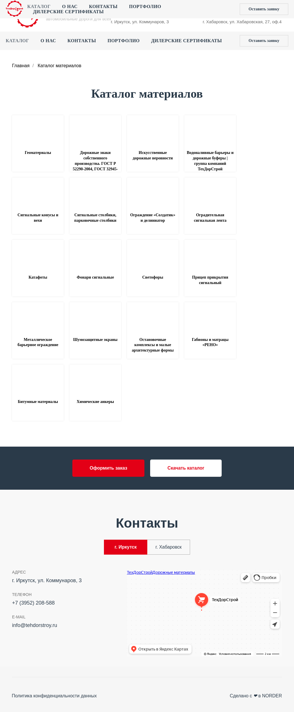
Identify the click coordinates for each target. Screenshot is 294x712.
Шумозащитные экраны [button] (95, 339)
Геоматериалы (38, 152)
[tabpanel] (147, 615)
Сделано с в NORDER (256, 695)
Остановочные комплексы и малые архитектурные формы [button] (153, 345)
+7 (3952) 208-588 (128, 10)
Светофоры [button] (152, 277)
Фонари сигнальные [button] (95, 277)
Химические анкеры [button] (95, 402)
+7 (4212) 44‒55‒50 (222, 10)
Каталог (17, 40)
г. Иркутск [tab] (126, 547)
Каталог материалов (59, 65)
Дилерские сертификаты (186, 40)
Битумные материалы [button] (38, 402)
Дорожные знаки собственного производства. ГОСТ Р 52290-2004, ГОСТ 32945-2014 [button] (95, 163)
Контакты (81, 40)
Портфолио (123, 40)
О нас (48, 40)
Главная (21, 65)
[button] (264, 41)
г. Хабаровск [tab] (168, 547)
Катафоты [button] (38, 277)
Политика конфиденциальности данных (54, 695)
